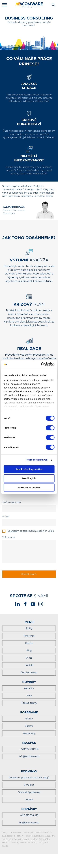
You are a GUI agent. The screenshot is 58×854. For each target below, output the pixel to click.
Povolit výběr (29, 478)
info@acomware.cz (29, 756)
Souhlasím (13, 530)
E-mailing (29, 785)
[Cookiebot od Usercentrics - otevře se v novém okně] (41, 364)
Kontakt (29, 665)
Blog (29, 650)
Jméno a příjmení (11, 502)
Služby (29, 628)
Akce (29, 695)
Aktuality (29, 688)
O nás (29, 657)
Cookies (29, 799)
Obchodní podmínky (29, 792)
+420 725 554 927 (29, 815)
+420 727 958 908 (29, 749)
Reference (29, 635)
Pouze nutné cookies (29, 487)
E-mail (5, 516)
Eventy (29, 718)
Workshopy (29, 733)
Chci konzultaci (29, 672)
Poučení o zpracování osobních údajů (29, 777)
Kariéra (29, 643)
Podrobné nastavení (37, 459)
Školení (29, 726)
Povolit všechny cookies (28, 469)
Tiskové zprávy (29, 702)
